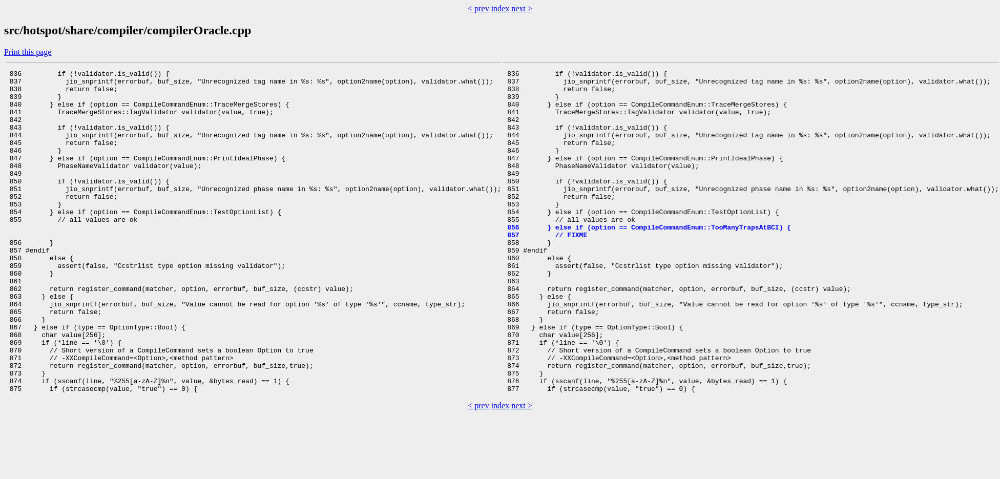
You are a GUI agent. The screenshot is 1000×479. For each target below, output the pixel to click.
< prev (478, 8)
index (500, 8)
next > (521, 8)
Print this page (27, 52)
